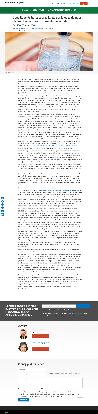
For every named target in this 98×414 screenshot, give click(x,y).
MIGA (38, 413)
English (25, 30)
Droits (6, 408)
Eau (19, 297)
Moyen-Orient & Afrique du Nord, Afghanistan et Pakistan (46, 297)
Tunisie (30, 297)
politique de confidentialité (51, 392)
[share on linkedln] (2, 208)
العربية (30, 30)
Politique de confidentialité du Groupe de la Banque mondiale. (61, 315)
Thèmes (69, 3)
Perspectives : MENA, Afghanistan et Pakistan (54, 10)
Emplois (21, 408)
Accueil (52, 3)
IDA (32, 413)
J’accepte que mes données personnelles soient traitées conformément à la (65, 314)
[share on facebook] (2, 201)
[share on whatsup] (2, 211)
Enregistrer (23, 399)
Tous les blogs (61, 3)
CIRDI (41, 413)
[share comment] (2, 214)
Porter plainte (90, 408)
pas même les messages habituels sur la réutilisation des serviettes (55, 145)
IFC (34, 413)
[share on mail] (2, 198)
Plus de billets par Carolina (40, 349)
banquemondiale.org (85, 1)
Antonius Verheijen (18, 28)
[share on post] (2, 204)
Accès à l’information (13, 408)
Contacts (75, 3)
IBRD (29, 413)
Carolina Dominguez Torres (33, 28)
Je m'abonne (83, 305)
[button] (90, 3)
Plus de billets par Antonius (40, 336)
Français (21, 30)
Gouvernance (24, 297)
